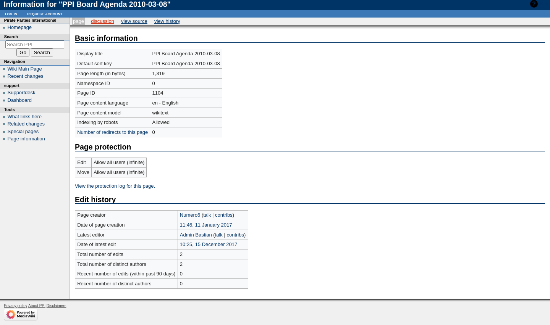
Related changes (26, 124)
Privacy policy (15, 306)
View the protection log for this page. (115, 186)
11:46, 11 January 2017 (206, 225)
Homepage (20, 27)
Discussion (102, 21)
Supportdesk (22, 92)
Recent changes (26, 76)
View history (167, 21)
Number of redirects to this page (112, 132)
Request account (44, 13)
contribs (224, 215)
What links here (25, 116)
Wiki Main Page (25, 69)
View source (134, 21)
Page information (26, 139)
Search (11, 36)
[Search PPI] (35, 44)
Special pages (23, 131)
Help (545, 3)
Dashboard (20, 100)
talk (207, 215)
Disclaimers (56, 306)
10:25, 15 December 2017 (208, 244)
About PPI (36, 306)
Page (78, 21)
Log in (11, 13)
